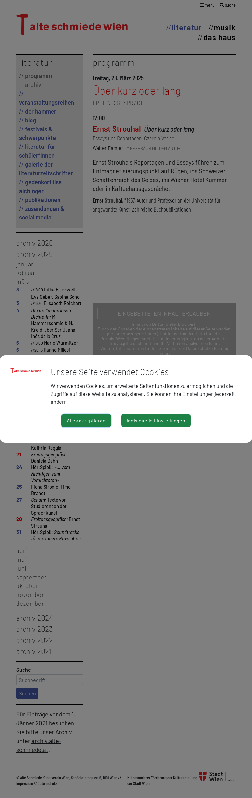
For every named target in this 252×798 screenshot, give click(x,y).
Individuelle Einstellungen (156, 420)
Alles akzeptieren (86, 420)
